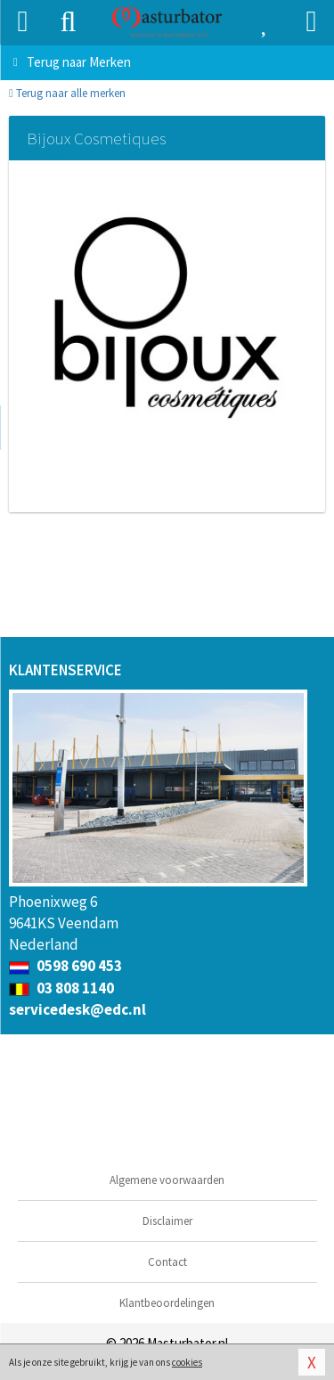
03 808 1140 (61, 988)
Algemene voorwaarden (167, 1180)
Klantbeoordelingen (167, 1303)
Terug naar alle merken (67, 93)
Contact (167, 1262)
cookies (187, 1362)
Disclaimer (167, 1221)
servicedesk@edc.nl (77, 1009)
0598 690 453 (65, 966)
